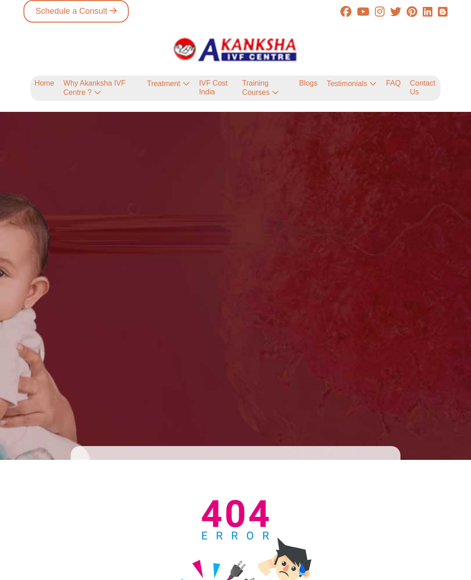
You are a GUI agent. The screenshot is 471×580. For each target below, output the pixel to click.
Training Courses (256, 87)
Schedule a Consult (71, 11)
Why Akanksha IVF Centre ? (94, 87)
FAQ (393, 83)
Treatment (163, 83)
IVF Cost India (213, 87)
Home (44, 83)
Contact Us (422, 87)
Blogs (308, 83)
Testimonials (347, 83)
